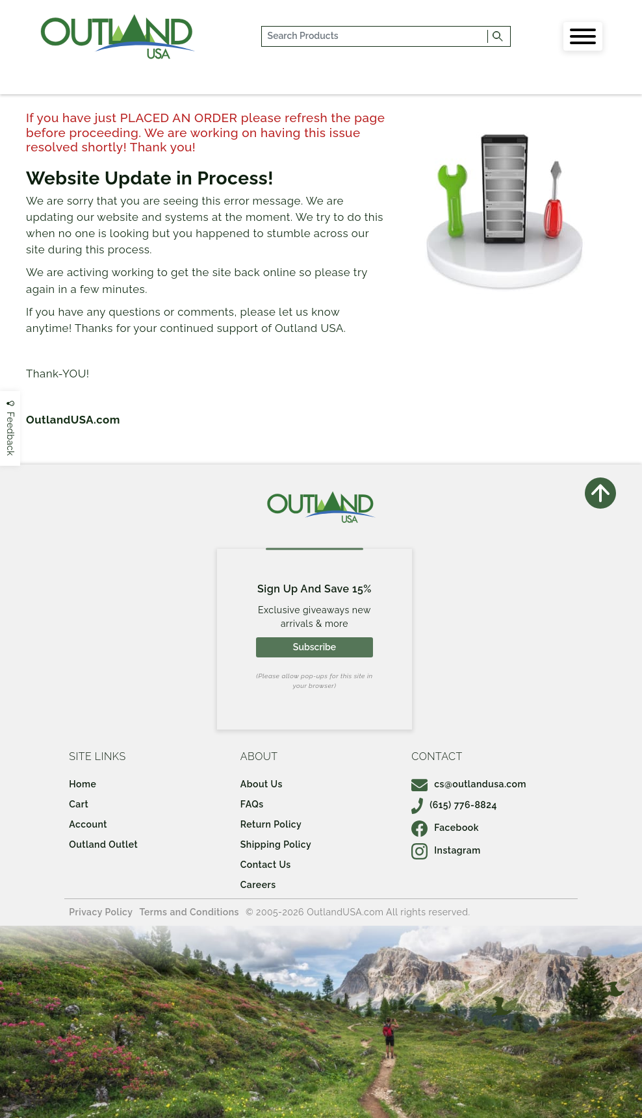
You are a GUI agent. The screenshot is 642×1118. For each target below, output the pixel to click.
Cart (78, 804)
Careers (258, 885)
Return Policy (271, 824)
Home (82, 784)
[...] (375, 36)
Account (88, 824)
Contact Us (265, 864)
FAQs (252, 804)
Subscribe (314, 647)
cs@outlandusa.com (468, 784)
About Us (261, 784)
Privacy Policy (101, 912)
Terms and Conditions (189, 912)
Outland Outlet (103, 844)
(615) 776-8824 (454, 805)
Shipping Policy (275, 844)
